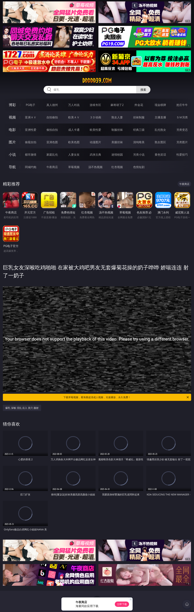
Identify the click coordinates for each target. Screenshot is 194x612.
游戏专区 (95, 105)
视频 (12, 117)
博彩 (12, 104)
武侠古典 (95, 155)
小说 (12, 154)
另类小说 (139, 155)
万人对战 (74, 105)
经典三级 (139, 130)
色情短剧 (139, 167)
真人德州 (52, 105)
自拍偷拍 (52, 117)
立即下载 (122, 604)
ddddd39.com (97, 80)
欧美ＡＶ (74, 117)
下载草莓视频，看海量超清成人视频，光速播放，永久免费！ (126, 397)
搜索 (143, 90)
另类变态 (182, 130)
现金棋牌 (160, 105)
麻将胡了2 (117, 105)
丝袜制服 (139, 117)
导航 (12, 166)
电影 (12, 129)
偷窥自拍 (30, 142)
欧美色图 (74, 142)
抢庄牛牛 (182, 105)
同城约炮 (30, 167)
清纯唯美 (139, 142)
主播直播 (160, 117)
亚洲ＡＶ (30, 117)
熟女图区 (160, 142)
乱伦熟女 (160, 130)
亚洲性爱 (30, 130)
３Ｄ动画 (95, 117)
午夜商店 (52, 167)
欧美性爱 (95, 130)
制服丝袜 (117, 130)
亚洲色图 (52, 142)
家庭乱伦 (52, 155)
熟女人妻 (117, 117)
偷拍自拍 (52, 130)
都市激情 (30, 155)
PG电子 (30, 105)
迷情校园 (117, 155)
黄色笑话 (160, 155)
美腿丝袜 (117, 142)
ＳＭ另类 (182, 117)
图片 (12, 142)
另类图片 (182, 142)
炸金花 (139, 105)
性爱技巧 (182, 155)
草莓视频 (74, 167)
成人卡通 (74, 130)
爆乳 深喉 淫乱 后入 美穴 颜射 (21, 408)
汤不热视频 (95, 167)
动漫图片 (95, 142)
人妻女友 (74, 155)
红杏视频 (117, 167)
